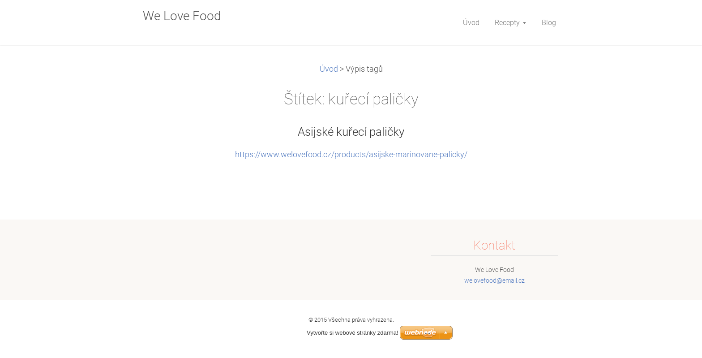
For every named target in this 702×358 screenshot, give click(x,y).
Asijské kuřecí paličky (351, 131)
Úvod (329, 69)
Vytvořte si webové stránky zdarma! (352, 332)
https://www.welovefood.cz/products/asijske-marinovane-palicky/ (351, 154)
